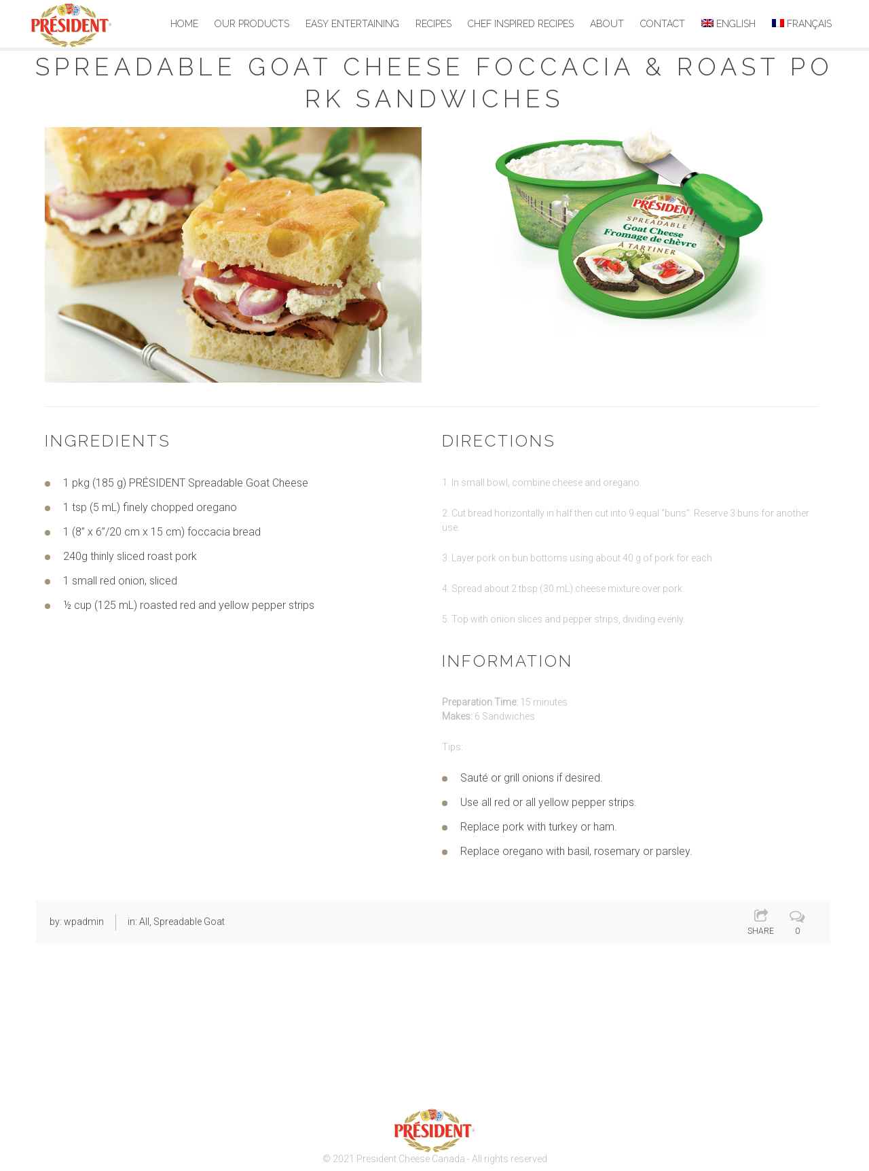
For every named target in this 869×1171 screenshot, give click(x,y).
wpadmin (84, 920)
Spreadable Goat (189, 920)
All (144, 920)
